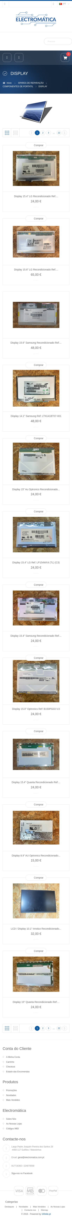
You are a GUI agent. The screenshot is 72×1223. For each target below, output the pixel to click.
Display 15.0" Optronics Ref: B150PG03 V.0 (36, 709)
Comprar (38, 145)
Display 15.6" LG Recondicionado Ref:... (36, 269)
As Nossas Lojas (14, 1124)
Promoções (11, 1090)
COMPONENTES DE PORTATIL (18, 86)
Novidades (11, 1095)
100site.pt (46, 1214)
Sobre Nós (11, 1119)
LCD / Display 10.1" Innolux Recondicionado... (36, 928)
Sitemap (44, 1210)
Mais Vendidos (13, 1100)
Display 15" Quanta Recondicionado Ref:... (36, 1002)
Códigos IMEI (12, 1128)
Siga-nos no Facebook (21, 1173)
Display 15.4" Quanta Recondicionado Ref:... (36, 782)
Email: (14, 1157)
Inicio (9, 83)
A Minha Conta (13, 1057)
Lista (15, 133)
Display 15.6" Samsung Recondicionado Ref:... (36, 342)
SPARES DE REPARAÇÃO (31, 83)
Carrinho (10, 1062)
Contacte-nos (30, 1210)
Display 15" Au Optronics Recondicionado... (36, 489)
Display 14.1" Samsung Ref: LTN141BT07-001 (36, 416)
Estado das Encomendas (18, 1071)
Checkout (10, 1066)
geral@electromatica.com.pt (31, 1157)
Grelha (7, 133)
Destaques (9, 1207)
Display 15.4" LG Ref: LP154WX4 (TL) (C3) (36, 562)
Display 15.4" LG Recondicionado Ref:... (36, 196)
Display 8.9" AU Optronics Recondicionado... (36, 855)
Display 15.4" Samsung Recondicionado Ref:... (36, 635)
